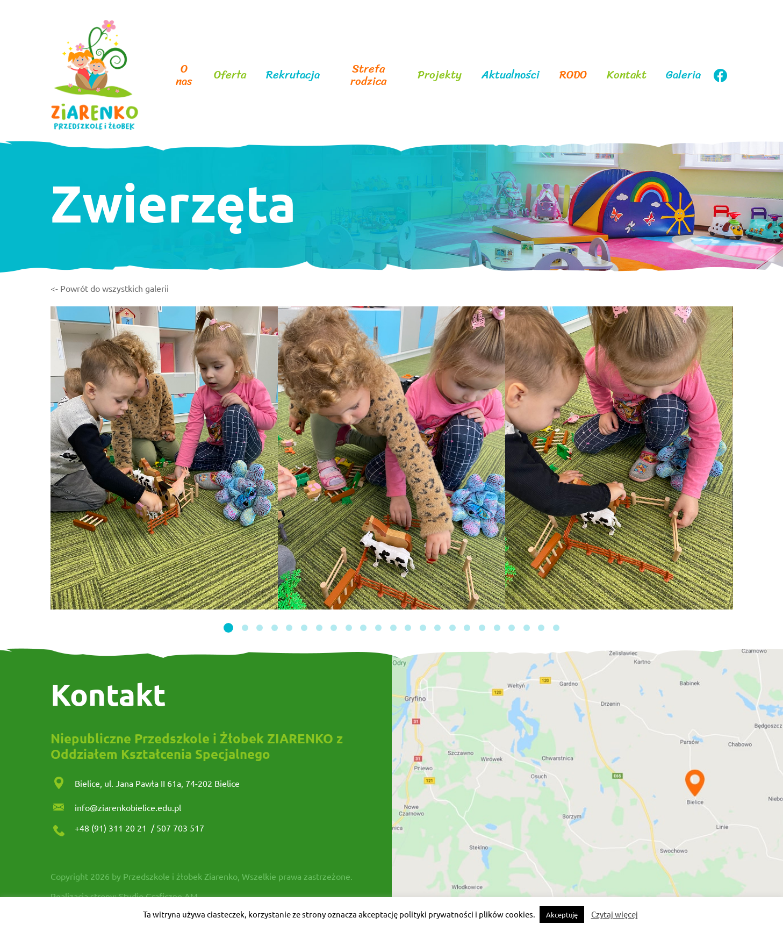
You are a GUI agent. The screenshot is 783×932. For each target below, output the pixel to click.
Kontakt (626, 75)
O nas (184, 75)
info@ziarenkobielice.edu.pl (128, 807)
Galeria (683, 75)
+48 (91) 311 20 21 (112, 827)
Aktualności (511, 75)
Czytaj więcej (614, 914)
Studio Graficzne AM (158, 896)
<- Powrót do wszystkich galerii (110, 288)
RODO (573, 75)
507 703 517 (180, 827)
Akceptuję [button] (562, 914)
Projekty (440, 75)
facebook (720, 75)
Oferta (230, 75)
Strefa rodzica (368, 75)
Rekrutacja (293, 75)
